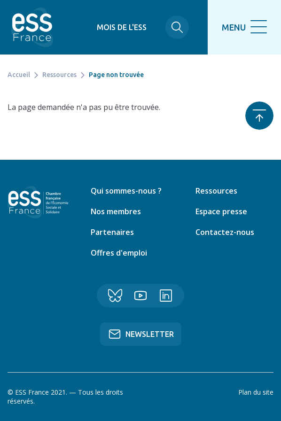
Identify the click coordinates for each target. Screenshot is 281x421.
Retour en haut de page (259, 115)
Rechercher (177, 27)
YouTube (140, 295)
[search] (244, 27)
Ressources (59, 74)
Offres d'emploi (119, 252)
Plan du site (255, 392)
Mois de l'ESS (122, 27)
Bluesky (115, 295)
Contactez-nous (224, 232)
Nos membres (116, 211)
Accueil (19, 74)
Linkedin (166, 295)
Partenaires (112, 232)
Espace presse (221, 211)
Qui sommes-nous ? (126, 190)
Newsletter (149, 334)
